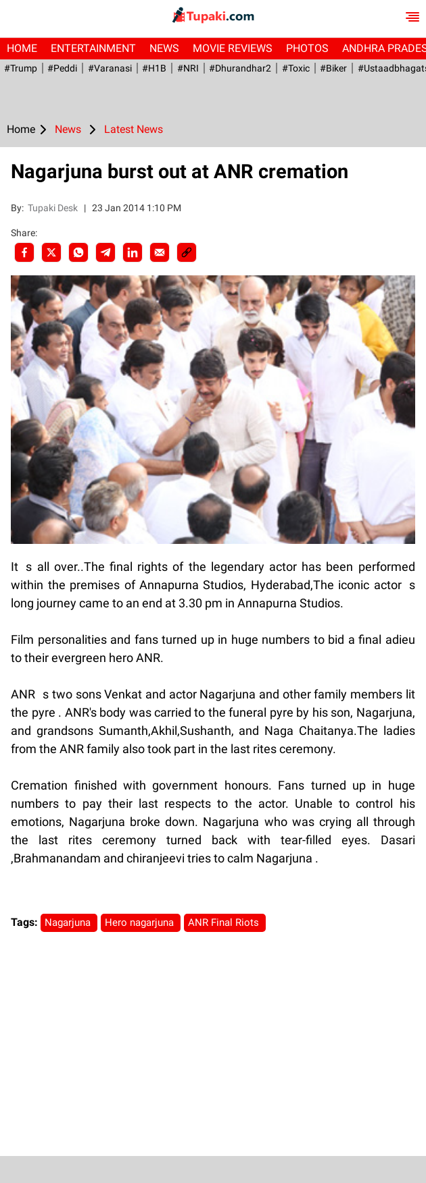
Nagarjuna (69, 922)
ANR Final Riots (225, 922)
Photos (307, 48)
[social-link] (186, 252)
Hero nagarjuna (140, 922)
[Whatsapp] (78, 252)
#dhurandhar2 (238, 68)
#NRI (186, 68)
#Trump (20, 68)
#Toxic (293, 68)
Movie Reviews (233, 48)
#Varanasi (109, 68)
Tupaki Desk (54, 207)
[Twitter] (51, 252)
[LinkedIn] (132, 252)
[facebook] (24, 252)
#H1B (153, 68)
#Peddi (61, 68)
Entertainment (93, 48)
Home (22, 48)
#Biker (330, 68)
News (164, 48)
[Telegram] (105, 252)
